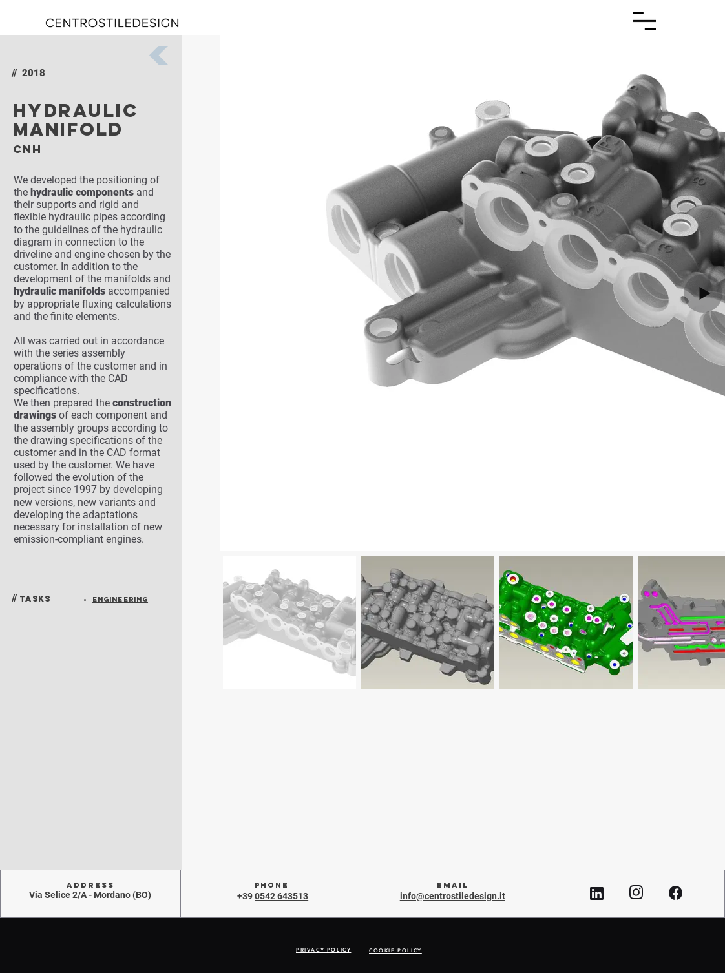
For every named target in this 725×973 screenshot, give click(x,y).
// (14, 598)
